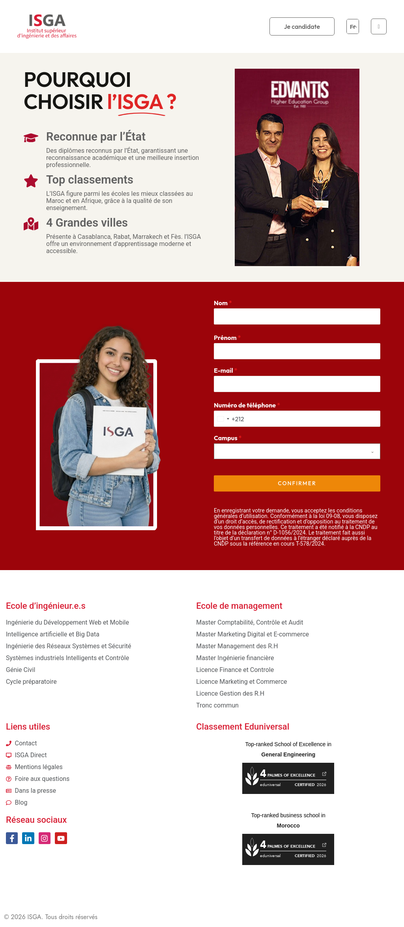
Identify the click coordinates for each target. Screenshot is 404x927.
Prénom (227, 338)
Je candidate (302, 26)
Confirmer (297, 483)
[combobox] (229, 418)
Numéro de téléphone (247, 405)
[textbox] (289, 451)
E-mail (226, 370)
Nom (223, 303)
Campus (228, 438)
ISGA (34, 914)
